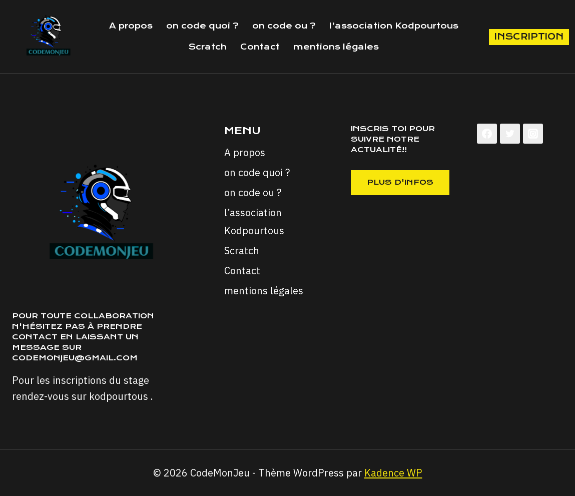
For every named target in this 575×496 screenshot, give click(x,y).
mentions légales (336, 47)
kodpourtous (118, 396)
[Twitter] (510, 134)
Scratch (208, 47)
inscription (528, 37)
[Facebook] (487, 134)
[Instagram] (533, 134)
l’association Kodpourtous (393, 26)
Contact (260, 47)
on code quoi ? (202, 26)
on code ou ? (284, 26)
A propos (131, 26)
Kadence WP (393, 472)
